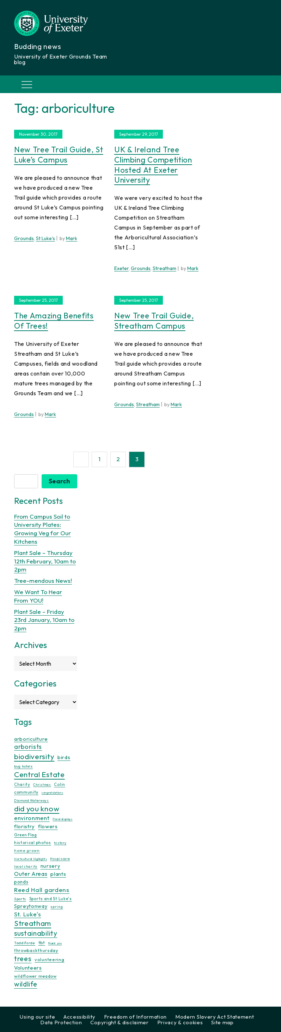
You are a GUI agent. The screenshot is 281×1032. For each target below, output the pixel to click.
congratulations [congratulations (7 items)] (52, 792)
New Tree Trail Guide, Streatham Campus (154, 321)
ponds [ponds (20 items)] (21, 882)
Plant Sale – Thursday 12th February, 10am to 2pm (45, 561)
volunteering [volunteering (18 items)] (49, 959)
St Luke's (45, 238)
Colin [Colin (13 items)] (59, 784)
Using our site (37, 1016)
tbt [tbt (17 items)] (41, 942)
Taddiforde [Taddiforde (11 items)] (24, 942)
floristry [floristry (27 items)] (24, 826)
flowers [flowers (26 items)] (48, 826)
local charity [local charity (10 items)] (25, 866)
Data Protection (61, 1022)
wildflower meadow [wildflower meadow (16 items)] (35, 976)
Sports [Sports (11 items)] (20, 899)
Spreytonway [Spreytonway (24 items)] (31, 906)
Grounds (24, 238)
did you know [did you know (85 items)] (36, 808)
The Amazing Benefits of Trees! (54, 321)
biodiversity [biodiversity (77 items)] (34, 756)
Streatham (164, 268)
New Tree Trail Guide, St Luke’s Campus (58, 155)
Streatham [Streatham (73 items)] (32, 923)
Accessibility (79, 1016)
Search (59, 481)
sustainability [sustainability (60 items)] (35, 933)
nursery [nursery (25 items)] (51, 865)
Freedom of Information (135, 1016)
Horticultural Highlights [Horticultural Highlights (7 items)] (30, 859)
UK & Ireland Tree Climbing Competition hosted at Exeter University (153, 165)
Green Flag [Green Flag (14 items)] (25, 834)
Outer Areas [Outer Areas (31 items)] (31, 873)
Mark (71, 238)
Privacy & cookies (180, 1022)
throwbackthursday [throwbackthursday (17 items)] (36, 950)
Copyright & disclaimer (119, 1022)
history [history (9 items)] (60, 843)
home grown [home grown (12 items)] (27, 850)
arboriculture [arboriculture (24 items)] (31, 738)
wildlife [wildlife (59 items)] (25, 984)
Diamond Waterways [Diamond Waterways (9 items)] (31, 800)
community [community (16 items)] (26, 792)
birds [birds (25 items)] (64, 757)
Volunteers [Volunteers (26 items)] (28, 967)
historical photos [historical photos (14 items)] (32, 842)
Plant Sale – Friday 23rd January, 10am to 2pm (44, 619)
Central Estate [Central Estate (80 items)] (39, 774)
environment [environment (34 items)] (32, 818)
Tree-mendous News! (43, 580)
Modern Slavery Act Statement (214, 1016)
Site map (222, 1022)
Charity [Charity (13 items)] (22, 784)
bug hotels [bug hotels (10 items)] (23, 766)
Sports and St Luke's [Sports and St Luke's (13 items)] (50, 898)
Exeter (121, 268)
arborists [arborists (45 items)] (28, 747)
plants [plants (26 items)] (58, 873)
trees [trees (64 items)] (23, 958)
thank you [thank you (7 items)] (55, 943)
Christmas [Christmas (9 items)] (42, 785)
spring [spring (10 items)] (56, 906)
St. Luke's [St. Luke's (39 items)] (27, 913)
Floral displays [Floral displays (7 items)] (63, 819)
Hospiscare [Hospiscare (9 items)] (60, 859)
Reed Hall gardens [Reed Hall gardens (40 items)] (41, 889)
